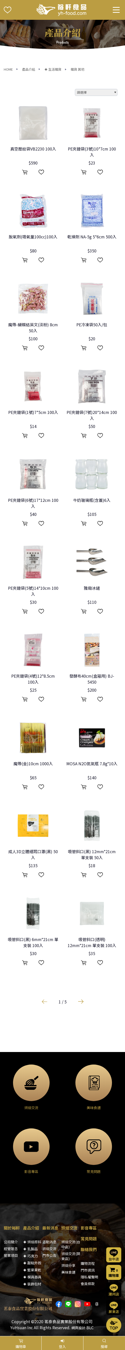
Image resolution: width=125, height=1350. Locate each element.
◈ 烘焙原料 (32, 1241)
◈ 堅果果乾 (32, 1269)
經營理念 (11, 1248)
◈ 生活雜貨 (52, 69)
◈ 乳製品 (30, 1248)
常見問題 (89, 1239)
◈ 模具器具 (32, 1276)
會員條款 (88, 1283)
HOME (8, 69)
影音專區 (89, 1228)
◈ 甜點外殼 (32, 1262)
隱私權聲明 (89, 1276)
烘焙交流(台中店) (70, 1244)
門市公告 (49, 1255)
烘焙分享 (68, 1265)
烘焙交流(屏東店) (70, 1256)
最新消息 (50, 1228)
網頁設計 (78, 1327)
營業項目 (11, 1255)
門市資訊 (88, 1270)
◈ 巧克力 (30, 1255)
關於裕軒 (12, 1228)
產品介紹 (28, 69)
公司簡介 (11, 1241)
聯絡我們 (89, 1249)
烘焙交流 (49, 1248)
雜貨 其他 (77, 69)
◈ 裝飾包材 (32, 1283)
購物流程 (88, 1263)
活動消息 (49, 1241)
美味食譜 (68, 1272)
